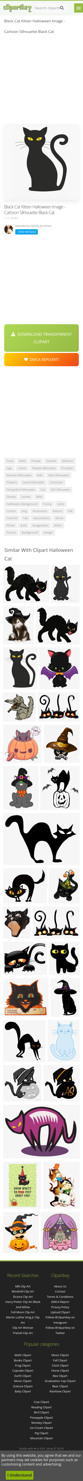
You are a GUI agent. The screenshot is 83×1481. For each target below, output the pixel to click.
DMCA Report (60, 1302)
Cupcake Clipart (22, 1370)
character (56, 482)
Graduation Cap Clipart (60, 1381)
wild (39, 497)
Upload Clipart (60, 1312)
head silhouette (33, 482)
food (10, 461)
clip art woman (22, 1328)
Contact (60, 1291)
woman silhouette (19, 475)
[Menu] (78, 8)
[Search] (61, 8)
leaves (25, 497)
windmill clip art (23, 1291)
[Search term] (51, 8)
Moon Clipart (60, 1355)
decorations (41, 518)
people (36, 461)
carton (11, 511)
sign (9, 468)
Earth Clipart (22, 1376)
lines (60, 504)
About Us (60, 1286)
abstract (67, 461)
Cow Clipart (41, 1402)
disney (11, 497)
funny (47, 504)
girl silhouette (60, 490)
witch (58, 525)
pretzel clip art (23, 1333)
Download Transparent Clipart (41, 338)
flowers (12, 482)
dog (24, 511)
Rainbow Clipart (60, 1391)
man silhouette (58, 475)
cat (43, 490)
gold (23, 525)
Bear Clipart (60, 1386)
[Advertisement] (41, 80)
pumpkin (67, 468)
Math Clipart (23, 1355)
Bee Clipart (60, 1376)
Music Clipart (23, 1381)
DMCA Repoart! (41, 359)
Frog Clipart (23, 1365)
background (30, 532)
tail (25, 518)
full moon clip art (23, 1312)
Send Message (26, 231)
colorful (12, 518)
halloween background (22, 504)
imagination (40, 525)
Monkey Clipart (41, 1423)
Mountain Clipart (41, 1438)
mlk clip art (22, 1286)
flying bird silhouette (21, 490)
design (48, 532)
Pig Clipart (41, 1433)
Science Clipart (23, 1386)
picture (11, 532)
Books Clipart (23, 1360)
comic (22, 468)
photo (11, 525)
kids (40, 475)
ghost (59, 518)
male (22, 461)
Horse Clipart (60, 1370)
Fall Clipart (60, 1360)
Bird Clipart (41, 1412)
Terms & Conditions (60, 1297)
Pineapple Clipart (41, 1418)
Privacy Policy (60, 1307)
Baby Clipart (23, 1391)
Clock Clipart (60, 1365)
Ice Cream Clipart (41, 1428)
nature (57, 511)
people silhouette (44, 468)
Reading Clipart (41, 1407)
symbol (51, 461)
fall (70, 511)
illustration (40, 511)
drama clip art (23, 1297)
